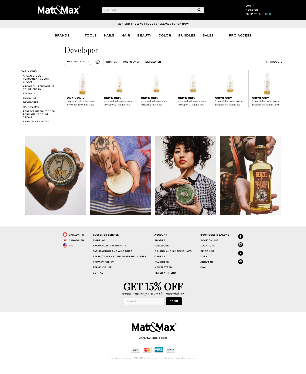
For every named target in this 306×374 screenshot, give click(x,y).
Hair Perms (31, 115)
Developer (153, 70)
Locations (207, 254)
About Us (207, 270)
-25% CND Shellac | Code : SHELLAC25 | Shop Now (153, 32)
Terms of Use (102, 276)
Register (252, 14)
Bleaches (30, 106)
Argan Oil (30, 102)
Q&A (203, 276)
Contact (99, 281)
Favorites (161, 270)
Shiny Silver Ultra (36, 130)
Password (161, 254)
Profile (159, 249)
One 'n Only (131, 70)
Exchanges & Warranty (109, 254)
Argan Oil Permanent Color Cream (38, 96)
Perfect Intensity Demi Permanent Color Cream (39, 123)
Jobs (203, 265)
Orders (159, 265)
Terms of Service (182, 366)
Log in (250, 10)
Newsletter (163, 276)
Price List (207, 260)
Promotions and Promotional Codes (119, 265)
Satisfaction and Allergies (112, 260)
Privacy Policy (103, 270)
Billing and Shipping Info (173, 260)
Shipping (99, 249)
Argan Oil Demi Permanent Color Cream (36, 87)
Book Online (209, 249)
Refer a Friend (165, 281)
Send (175, 309)
